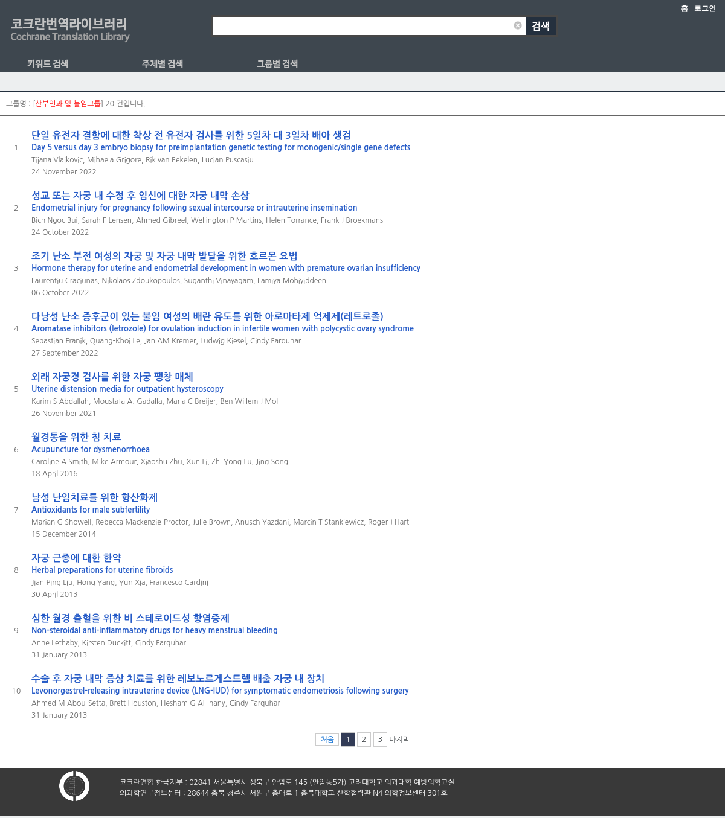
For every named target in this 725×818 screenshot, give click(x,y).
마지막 (399, 739)
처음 (327, 739)
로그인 (705, 8)
